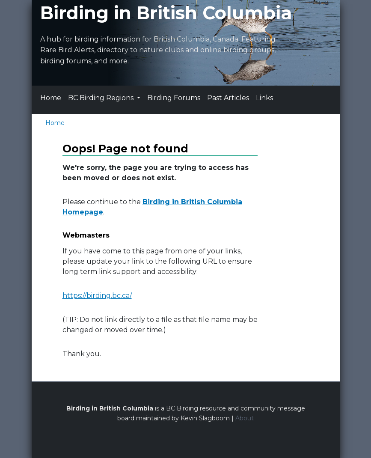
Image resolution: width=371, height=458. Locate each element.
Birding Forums (173, 98)
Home (50, 98)
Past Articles (228, 98)
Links (264, 98)
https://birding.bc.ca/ (97, 295)
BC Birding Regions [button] (101, 98)
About (244, 418)
